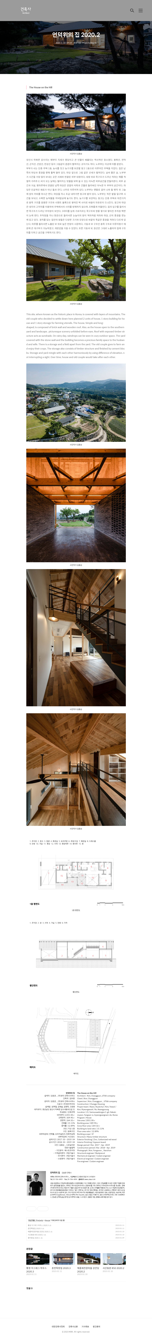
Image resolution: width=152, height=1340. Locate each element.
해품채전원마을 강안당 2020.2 (39, 1231)
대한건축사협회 (58, 1326)
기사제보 (85, 1326)
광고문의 (96, 1326)
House (47, 1220)
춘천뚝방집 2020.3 (35, 1228)
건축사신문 (73, 1326)
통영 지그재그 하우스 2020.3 (38, 1225)
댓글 (29, 1288)
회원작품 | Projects (35, 1220)
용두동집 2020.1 (34, 1238)
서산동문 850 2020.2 (35, 1234)
